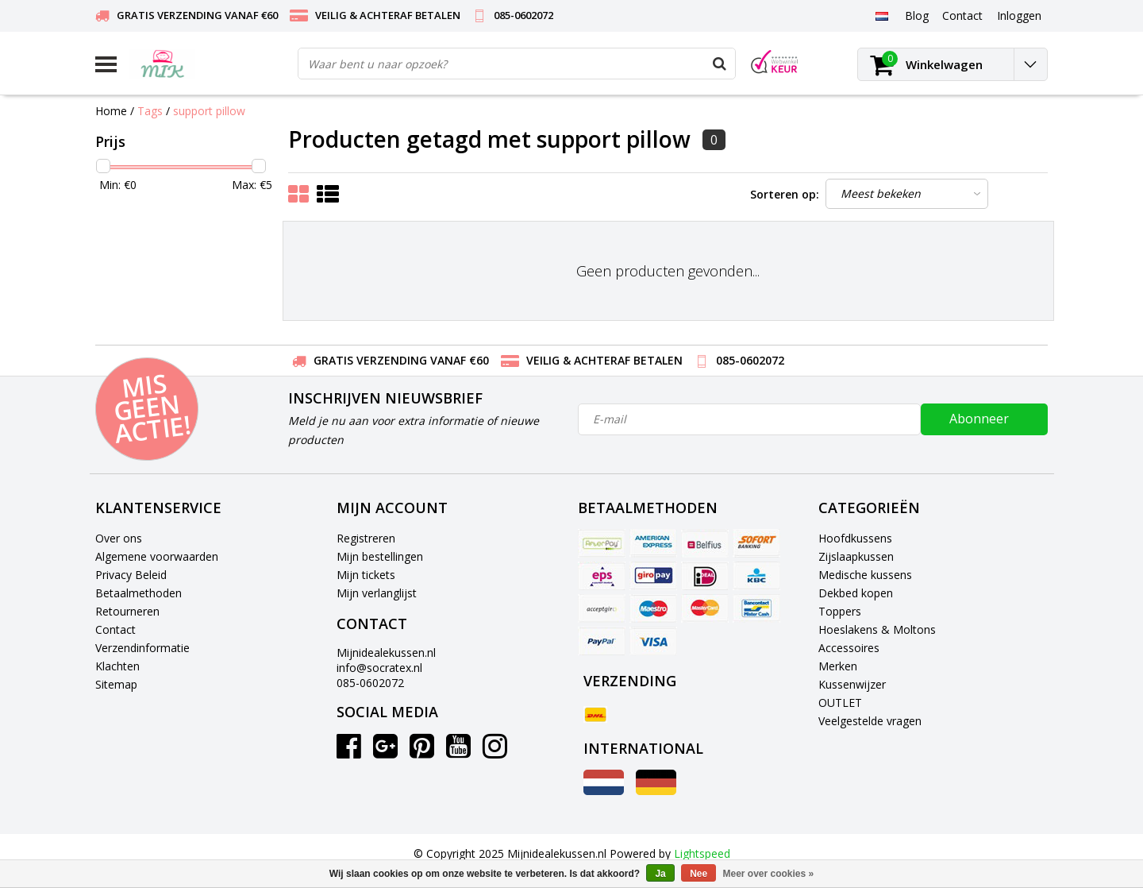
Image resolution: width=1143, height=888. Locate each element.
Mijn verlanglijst (377, 592)
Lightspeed (702, 853)
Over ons (118, 538)
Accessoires (848, 647)
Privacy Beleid (131, 574)
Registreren (366, 538)
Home (111, 110)
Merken (837, 666)
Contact (115, 629)
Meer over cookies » (768, 873)
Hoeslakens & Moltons (877, 629)
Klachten (117, 666)
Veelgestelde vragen (870, 720)
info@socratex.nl (379, 667)
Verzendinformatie (142, 647)
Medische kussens (865, 574)
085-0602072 (370, 682)
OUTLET (840, 702)
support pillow (209, 110)
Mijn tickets (366, 574)
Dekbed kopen (855, 592)
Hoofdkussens (855, 538)
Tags (150, 110)
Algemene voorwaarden (156, 556)
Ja (660, 873)
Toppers (839, 611)
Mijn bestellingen (380, 556)
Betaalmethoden (138, 592)
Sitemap (116, 684)
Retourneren (127, 611)
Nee (698, 873)
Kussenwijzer (852, 684)
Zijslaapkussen (856, 556)
